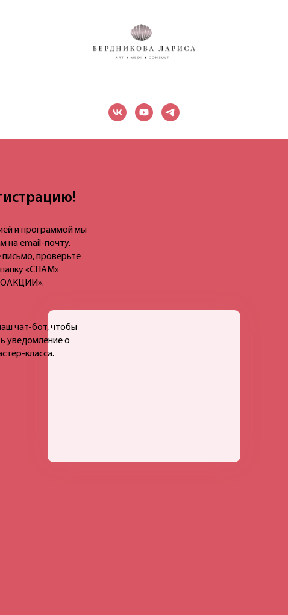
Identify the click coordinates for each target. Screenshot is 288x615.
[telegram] (170, 112)
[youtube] (144, 112)
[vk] (117, 112)
